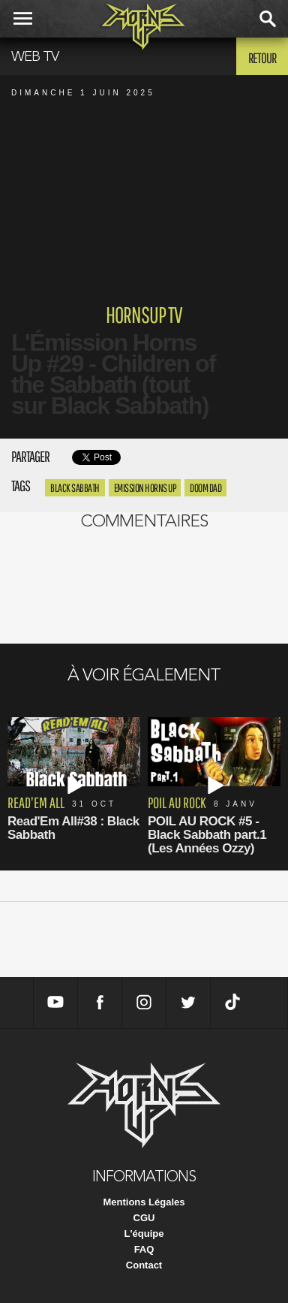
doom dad (205, 487)
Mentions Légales (143, 1202)
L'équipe (144, 1233)
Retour (262, 58)
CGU (144, 1217)
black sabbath (75, 487)
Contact (144, 1265)
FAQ (144, 1249)
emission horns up (145, 487)
